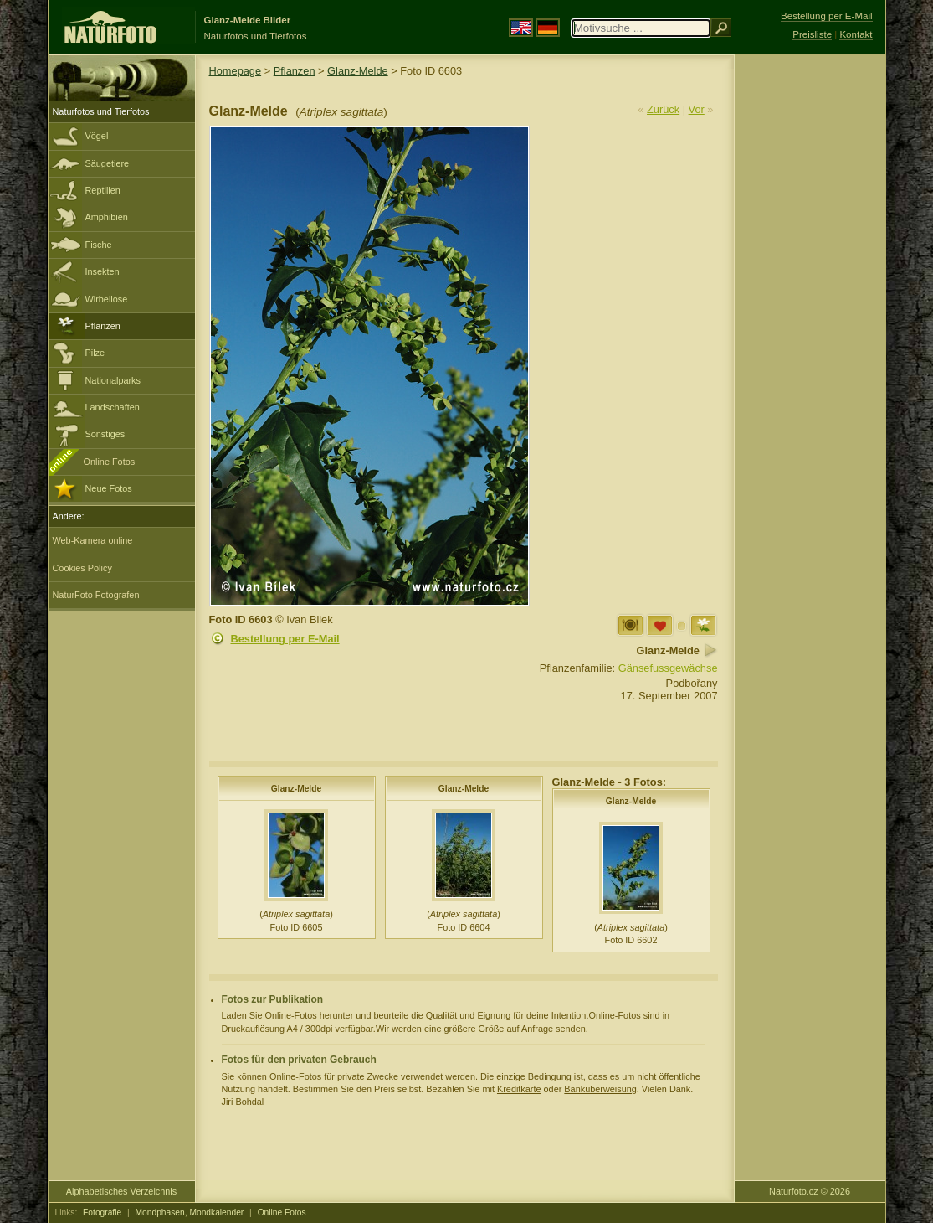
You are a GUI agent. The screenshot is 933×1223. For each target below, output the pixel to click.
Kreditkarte (519, 1089)
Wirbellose (106, 299)
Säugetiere (107, 163)
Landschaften (112, 407)
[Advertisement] (810, 322)
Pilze (95, 353)
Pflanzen (102, 326)
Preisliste (812, 34)
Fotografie (102, 1212)
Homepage (235, 71)
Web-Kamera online (93, 540)
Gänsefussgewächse (668, 668)
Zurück (663, 109)
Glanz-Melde (357, 71)
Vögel (97, 136)
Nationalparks (113, 380)
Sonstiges (105, 434)
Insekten (102, 271)
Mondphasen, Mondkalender (190, 1212)
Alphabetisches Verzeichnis (121, 1191)
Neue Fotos (108, 488)
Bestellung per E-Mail (285, 638)
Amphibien (106, 217)
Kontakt (855, 34)
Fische (98, 245)
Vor (697, 109)
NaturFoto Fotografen (96, 595)
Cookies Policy (82, 568)
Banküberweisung (600, 1089)
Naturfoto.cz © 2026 (809, 1191)
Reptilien (102, 190)
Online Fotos (110, 462)
